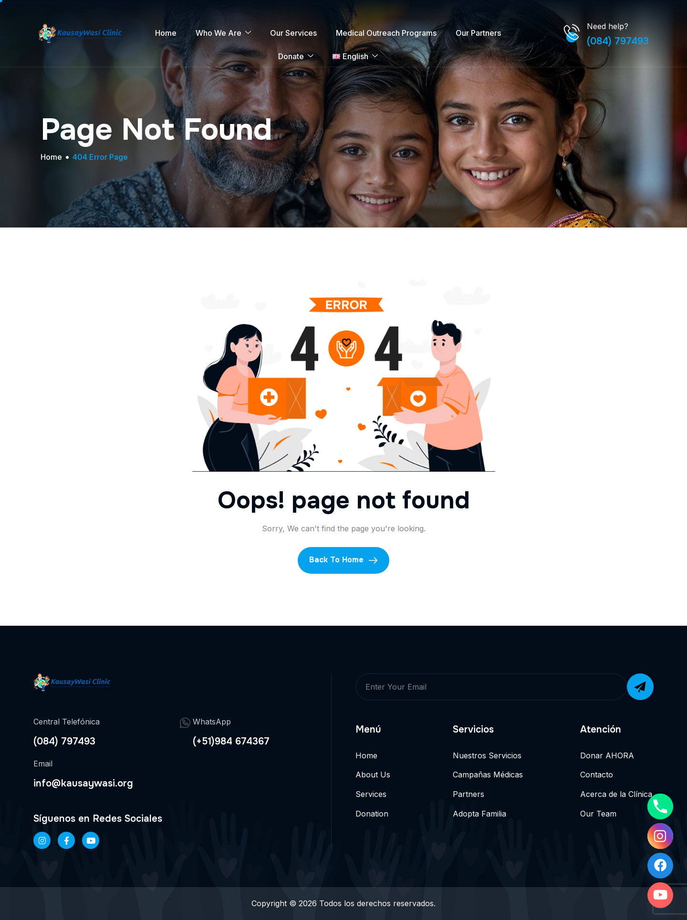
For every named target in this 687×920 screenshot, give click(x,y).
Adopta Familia (479, 813)
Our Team (598, 813)
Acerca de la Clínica (616, 794)
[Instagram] (660, 836)
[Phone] (660, 806)
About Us (372, 774)
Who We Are (223, 33)
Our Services (293, 33)
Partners (468, 794)
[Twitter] (90, 840)
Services (370, 794)
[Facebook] (66, 840)
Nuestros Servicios (487, 755)
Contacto (596, 774)
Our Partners (478, 33)
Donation (371, 813)
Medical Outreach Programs (386, 33)
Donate (295, 57)
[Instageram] (42, 840)
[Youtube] (660, 895)
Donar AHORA (607, 755)
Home (166, 33)
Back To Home (343, 560)
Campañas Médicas (488, 774)
